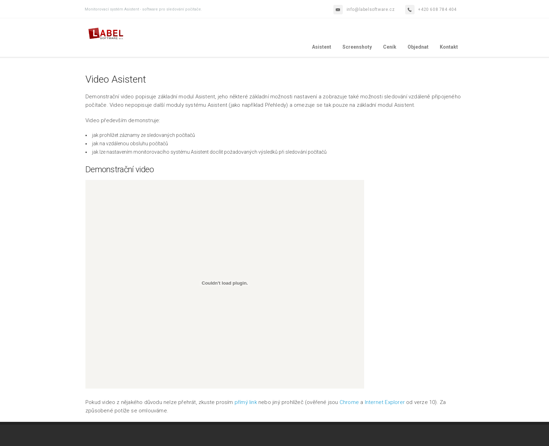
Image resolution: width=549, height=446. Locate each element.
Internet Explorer (385, 402)
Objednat (418, 47)
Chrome (349, 402)
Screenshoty (357, 47)
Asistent (321, 47)
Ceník (389, 47)
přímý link (246, 402)
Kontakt (449, 47)
